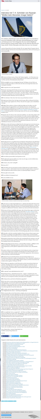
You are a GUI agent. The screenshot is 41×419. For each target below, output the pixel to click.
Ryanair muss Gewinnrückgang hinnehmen (13, 345)
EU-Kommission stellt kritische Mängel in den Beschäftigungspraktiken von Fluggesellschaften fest (22, 342)
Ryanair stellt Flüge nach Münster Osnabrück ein (14, 389)
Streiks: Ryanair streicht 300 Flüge (11, 348)
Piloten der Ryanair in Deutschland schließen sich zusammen (16, 371)
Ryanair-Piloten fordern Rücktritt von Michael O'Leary (15, 356)
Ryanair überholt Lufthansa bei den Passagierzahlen (14, 370)
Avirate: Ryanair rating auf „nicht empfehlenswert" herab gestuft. (16, 363)
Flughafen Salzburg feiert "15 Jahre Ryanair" (13, 381)
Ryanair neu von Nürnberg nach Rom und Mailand (14, 386)
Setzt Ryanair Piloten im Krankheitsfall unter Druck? (14, 344)
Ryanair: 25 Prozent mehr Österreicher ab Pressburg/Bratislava (16, 391)
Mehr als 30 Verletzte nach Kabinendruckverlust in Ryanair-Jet (16, 349)
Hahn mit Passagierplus (10, 388)
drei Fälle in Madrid (30, 211)
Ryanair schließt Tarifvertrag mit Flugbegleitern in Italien (15, 346)
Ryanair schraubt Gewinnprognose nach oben (13, 395)
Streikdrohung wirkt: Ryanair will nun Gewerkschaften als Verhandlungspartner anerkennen (21, 358)
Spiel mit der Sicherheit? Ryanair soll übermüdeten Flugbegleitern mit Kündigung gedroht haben (22, 350)
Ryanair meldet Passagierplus (11, 393)
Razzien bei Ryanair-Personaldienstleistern (13, 379)
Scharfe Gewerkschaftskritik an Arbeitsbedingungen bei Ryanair (16, 380)
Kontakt (10, 413)
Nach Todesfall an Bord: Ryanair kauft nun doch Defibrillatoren (16, 392)
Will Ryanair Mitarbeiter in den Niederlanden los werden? (15, 343)
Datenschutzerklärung (5, 413)
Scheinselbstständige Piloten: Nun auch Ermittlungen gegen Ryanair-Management (19, 369)
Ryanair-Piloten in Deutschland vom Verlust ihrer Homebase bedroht (17, 385)
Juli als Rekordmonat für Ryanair (11, 377)
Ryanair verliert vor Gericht (10, 373)
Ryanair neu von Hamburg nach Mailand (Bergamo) (14, 387)
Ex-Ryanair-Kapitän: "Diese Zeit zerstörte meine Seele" (15, 364)
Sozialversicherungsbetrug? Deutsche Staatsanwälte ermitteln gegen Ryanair (18, 396)
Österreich (3, 10)
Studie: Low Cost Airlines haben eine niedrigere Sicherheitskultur (17, 372)
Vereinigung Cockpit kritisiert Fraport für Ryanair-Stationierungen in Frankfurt (19, 365)
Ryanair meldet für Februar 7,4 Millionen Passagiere (14, 383)
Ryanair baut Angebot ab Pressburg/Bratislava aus (14, 394)
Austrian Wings (6, 1)
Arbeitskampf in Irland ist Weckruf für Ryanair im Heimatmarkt (16, 352)
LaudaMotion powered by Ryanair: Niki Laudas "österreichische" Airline (17, 354)
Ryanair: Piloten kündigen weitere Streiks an (13, 351)
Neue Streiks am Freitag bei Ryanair (12, 347)
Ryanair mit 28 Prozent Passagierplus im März (13, 382)
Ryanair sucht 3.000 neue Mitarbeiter (12, 374)
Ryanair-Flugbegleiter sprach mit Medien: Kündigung (14, 360)
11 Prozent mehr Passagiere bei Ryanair (12, 378)
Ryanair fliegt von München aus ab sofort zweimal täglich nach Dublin (17, 362)
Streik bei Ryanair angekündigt (11, 359)
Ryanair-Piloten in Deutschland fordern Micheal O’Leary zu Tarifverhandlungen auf (19, 361)
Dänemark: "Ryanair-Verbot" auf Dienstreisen (13, 397)
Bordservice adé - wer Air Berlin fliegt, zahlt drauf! (14, 376)
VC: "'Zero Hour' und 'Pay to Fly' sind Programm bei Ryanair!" (16, 390)
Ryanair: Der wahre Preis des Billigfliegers (13, 367)
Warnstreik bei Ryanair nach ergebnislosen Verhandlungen (15, 357)
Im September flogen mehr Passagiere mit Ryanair (14, 375)
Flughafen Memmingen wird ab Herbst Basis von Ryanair (15, 366)
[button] (5, 336)
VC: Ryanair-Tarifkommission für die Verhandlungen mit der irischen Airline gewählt (20, 355)
